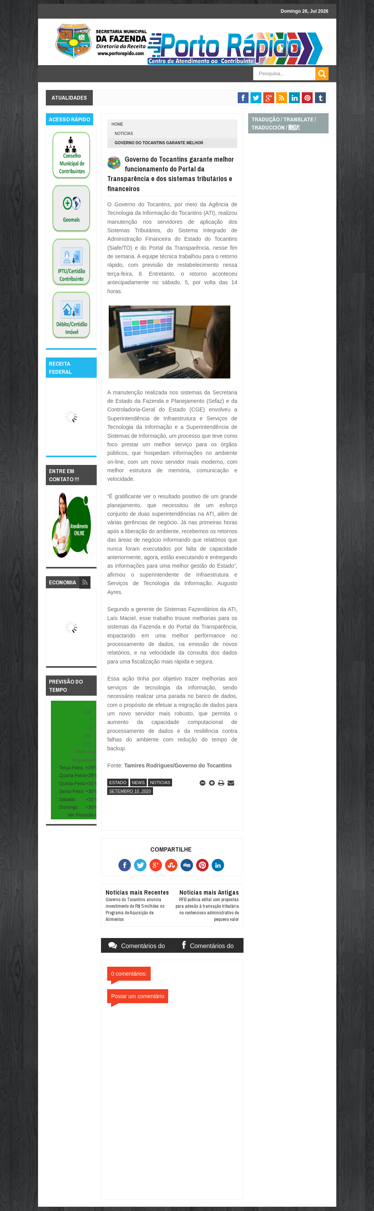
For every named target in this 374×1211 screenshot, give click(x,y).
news (138, 782)
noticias (124, 133)
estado (117, 782)
